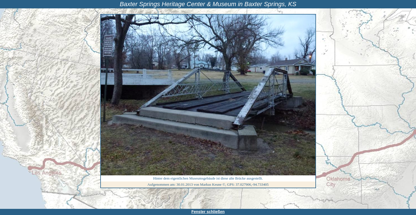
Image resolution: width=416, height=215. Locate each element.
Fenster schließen (208, 211)
